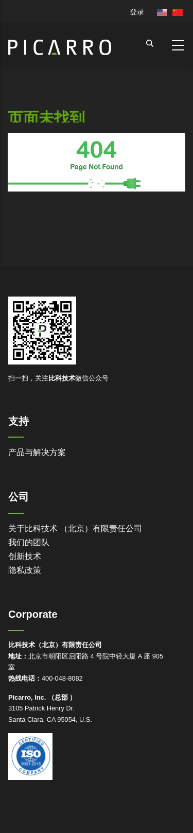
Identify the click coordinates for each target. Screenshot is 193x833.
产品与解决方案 (37, 452)
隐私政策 (24, 570)
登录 (137, 12)
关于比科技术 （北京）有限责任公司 (75, 528)
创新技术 (24, 556)
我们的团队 (28, 542)
